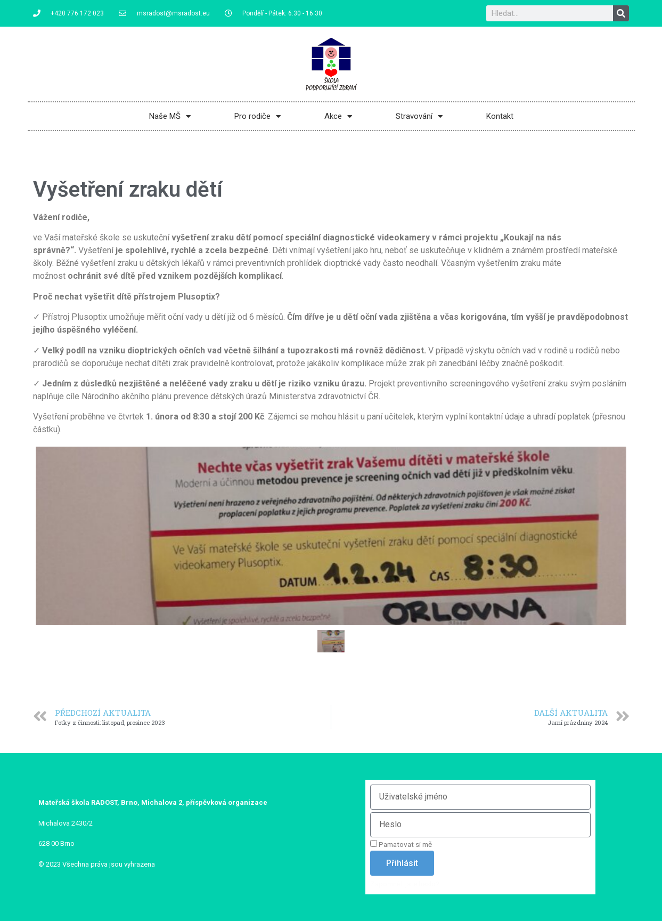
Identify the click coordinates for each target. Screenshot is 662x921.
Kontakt (499, 116)
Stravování (419, 116)
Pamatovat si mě (401, 844)
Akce (338, 116)
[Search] (621, 13)
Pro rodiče (257, 116)
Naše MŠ (170, 116)
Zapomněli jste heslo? (404, 883)
